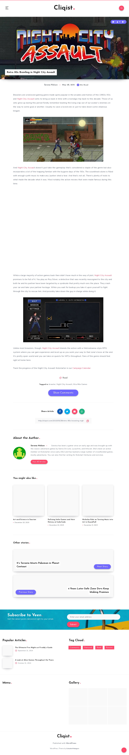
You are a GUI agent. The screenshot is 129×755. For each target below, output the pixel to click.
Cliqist (64, 8)
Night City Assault (26, 98)
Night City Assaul (26, 167)
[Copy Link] (63, 421)
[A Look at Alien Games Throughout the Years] (8, 663)
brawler (52, 384)
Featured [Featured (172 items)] (88, 648)
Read (65, 378)
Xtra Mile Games (80, 384)
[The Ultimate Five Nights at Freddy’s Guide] (8, 651)
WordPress (71, 743)
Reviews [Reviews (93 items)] (109, 648)
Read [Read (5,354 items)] (99, 648)
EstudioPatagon (73, 749)
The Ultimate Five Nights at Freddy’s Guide (33, 647)
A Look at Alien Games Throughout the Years (34, 660)
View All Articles (39, 462)
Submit (73, 625)
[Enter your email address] (93, 617)
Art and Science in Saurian (24, 519)
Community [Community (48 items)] (74, 648)
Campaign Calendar (82, 368)
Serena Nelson (38, 446)
